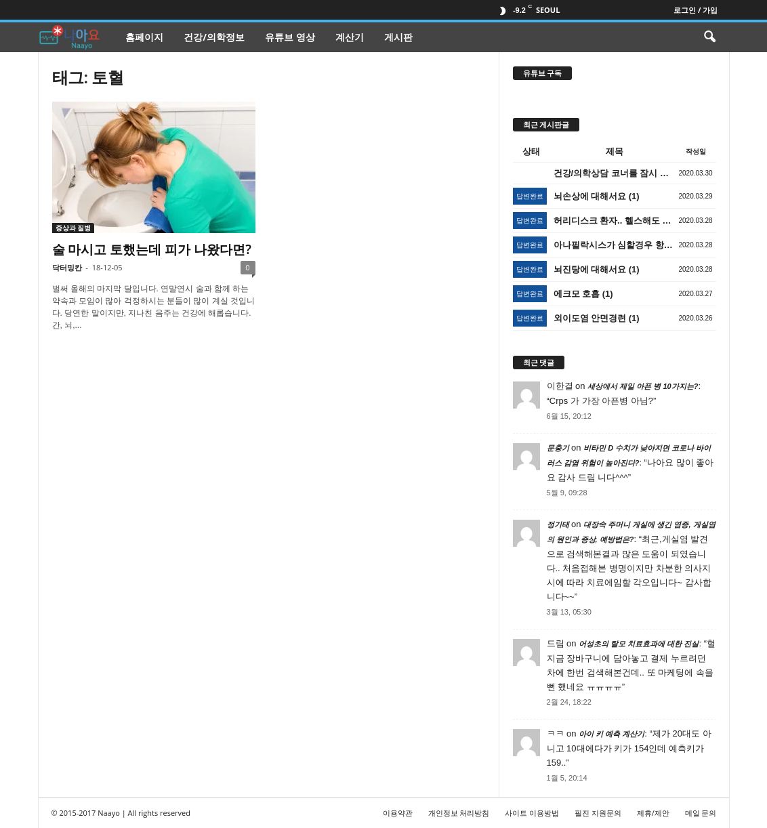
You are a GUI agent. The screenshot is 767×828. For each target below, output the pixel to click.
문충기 (558, 448)
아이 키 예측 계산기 (611, 734)
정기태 (558, 524)
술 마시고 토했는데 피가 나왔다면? (151, 249)
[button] (709, 37)
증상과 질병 (73, 227)
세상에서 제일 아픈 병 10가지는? (642, 386)
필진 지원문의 (598, 813)
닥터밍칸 (67, 267)
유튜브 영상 (290, 36)
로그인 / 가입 (695, 10)
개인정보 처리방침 (459, 813)
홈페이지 (144, 36)
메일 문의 (701, 813)
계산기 (349, 36)
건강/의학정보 (214, 36)
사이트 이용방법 (532, 813)
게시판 (398, 36)
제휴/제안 (653, 813)
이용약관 (398, 813)
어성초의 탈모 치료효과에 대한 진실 (639, 644)
